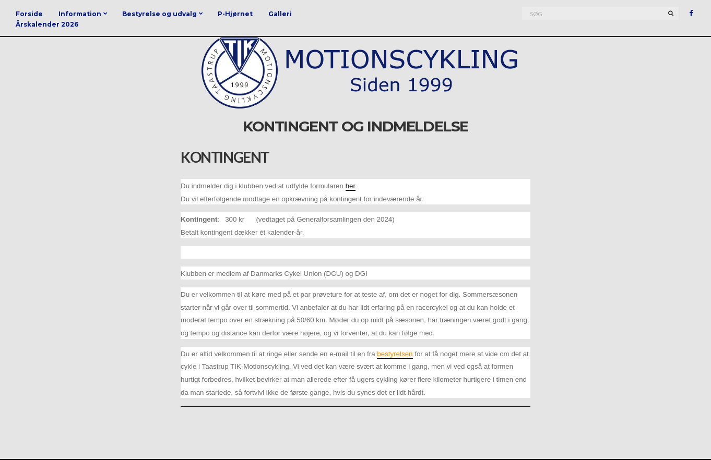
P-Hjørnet (235, 14)
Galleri (280, 14)
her (350, 186)
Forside (29, 14)
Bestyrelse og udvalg (159, 14)
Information (79, 14)
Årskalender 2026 (47, 24)
